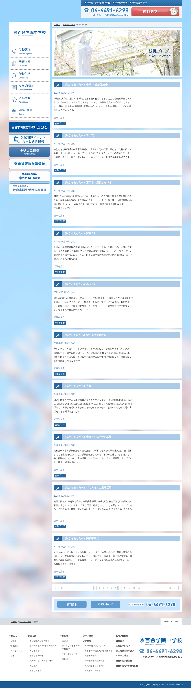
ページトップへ (171, 621)
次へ (171, 588)
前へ (63, 588)
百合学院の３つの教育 (39, 641)
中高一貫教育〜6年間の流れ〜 (43, 646)
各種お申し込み (123, 646)
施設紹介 (66, 641)
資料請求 (120, 641)
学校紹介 (14, 646)
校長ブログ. (60, 123)
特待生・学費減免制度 (94, 661)
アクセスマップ (17, 651)
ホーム (57, 24)
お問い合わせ (122, 636)
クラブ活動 (88, 636)
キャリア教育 (35, 670)
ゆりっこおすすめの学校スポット (71, 647)
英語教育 (34, 666)
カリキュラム (35, 651)
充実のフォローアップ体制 (41, 661)
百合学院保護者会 (124, 661)
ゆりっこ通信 (69, 24)
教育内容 (32, 636)
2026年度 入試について (95, 646)
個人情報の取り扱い (125, 651)
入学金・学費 (90, 655)
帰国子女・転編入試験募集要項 (98, 651)
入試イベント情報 (92, 670)
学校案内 (13, 636)
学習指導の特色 (36, 655)
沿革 (12, 655)
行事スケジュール (70, 654)
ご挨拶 (13, 641)
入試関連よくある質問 (94, 666)
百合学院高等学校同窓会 (127, 666)
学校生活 (64, 636)
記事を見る (59, 117)
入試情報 (87, 641)
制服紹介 (66, 659)
